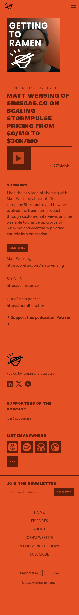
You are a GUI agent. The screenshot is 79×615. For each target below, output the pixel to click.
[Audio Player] (39, 158)
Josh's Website (39, 537)
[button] (18, 158)
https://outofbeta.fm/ (25, 305)
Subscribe (64, 492)
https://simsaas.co (23, 285)
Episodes (39, 520)
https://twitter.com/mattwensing (35, 265)
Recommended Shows (39, 546)
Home (39, 512)
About (39, 529)
